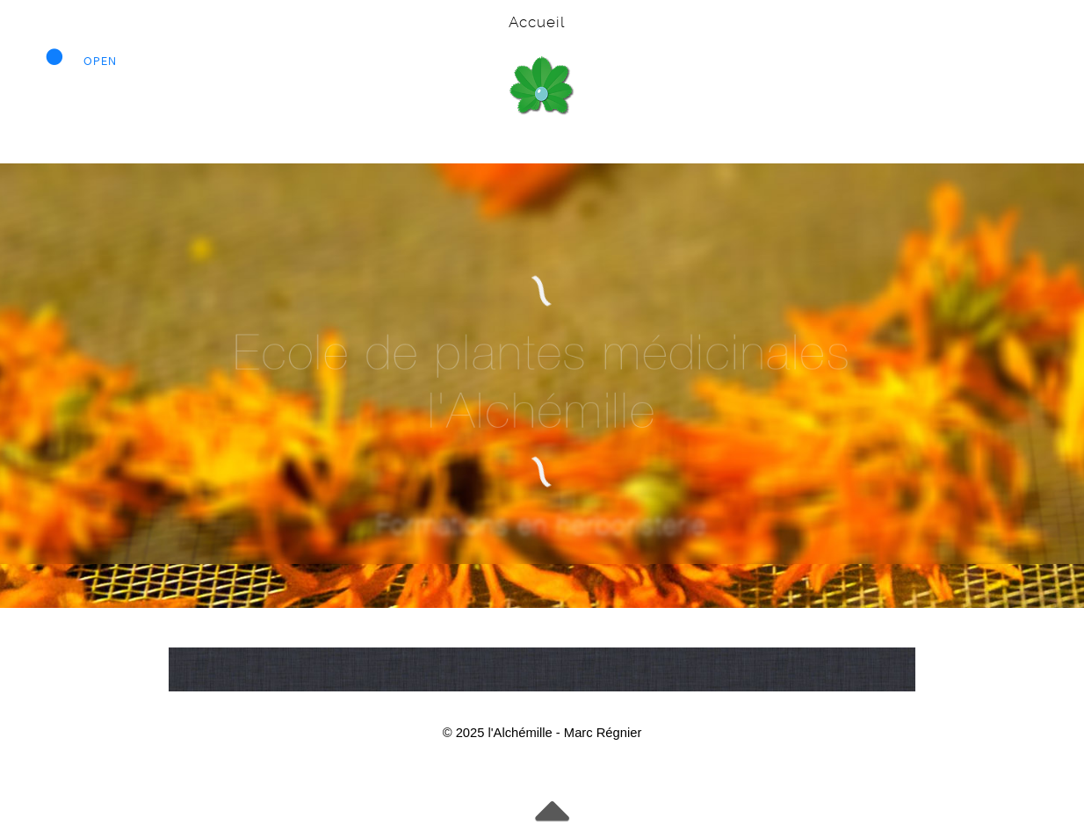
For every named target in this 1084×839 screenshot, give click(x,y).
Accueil (537, 22)
